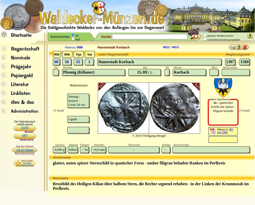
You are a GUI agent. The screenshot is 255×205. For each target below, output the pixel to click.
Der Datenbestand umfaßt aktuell (24, 123)
